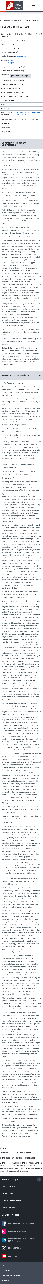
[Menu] (33, 6)
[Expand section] (39, 1179)
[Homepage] (1, 20)
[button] (21, 144)
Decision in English (20, 75)
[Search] (27, 6)
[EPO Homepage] (14, 5)
